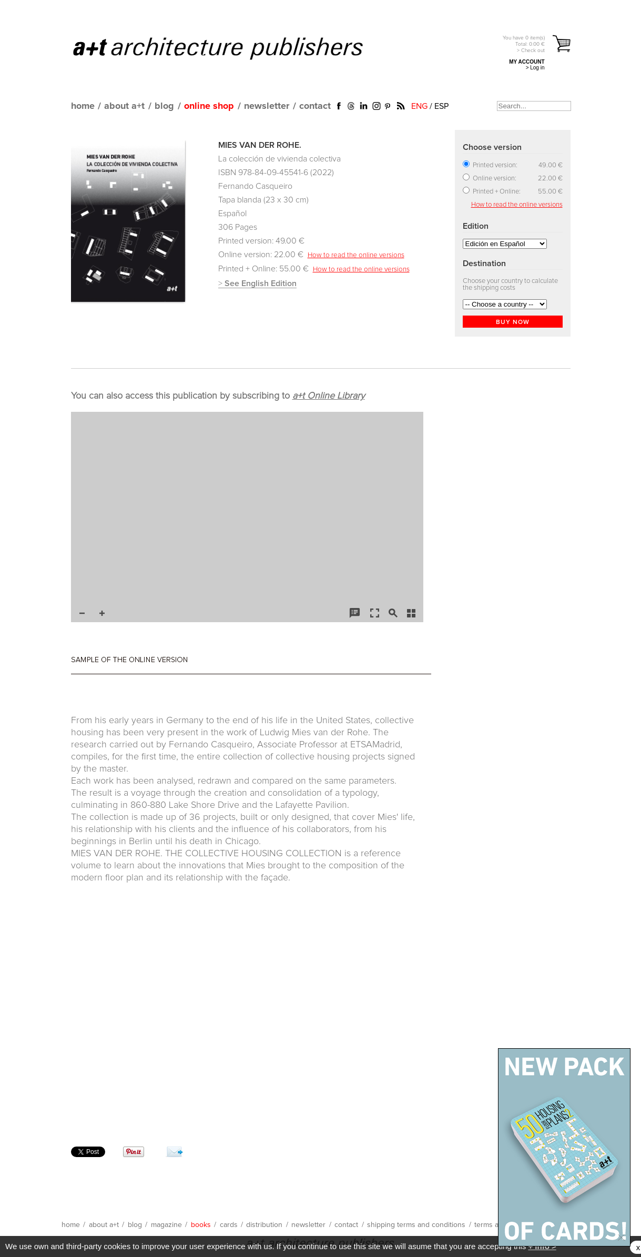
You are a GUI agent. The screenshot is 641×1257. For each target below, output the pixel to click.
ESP (441, 106)
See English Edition (261, 283)
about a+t (124, 106)
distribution (264, 1225)
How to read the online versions (356, 255)
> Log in (535, 67)
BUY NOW (513, 322)
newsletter (266, 106)
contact (315, 106)
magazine (166, 1225)
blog (164, 106)
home (83, 106)
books (201, 1225)
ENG (419, 106)
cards (229, 1225)
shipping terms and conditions (416, 1225)
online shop (209, 106)
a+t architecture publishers (231, 48)
